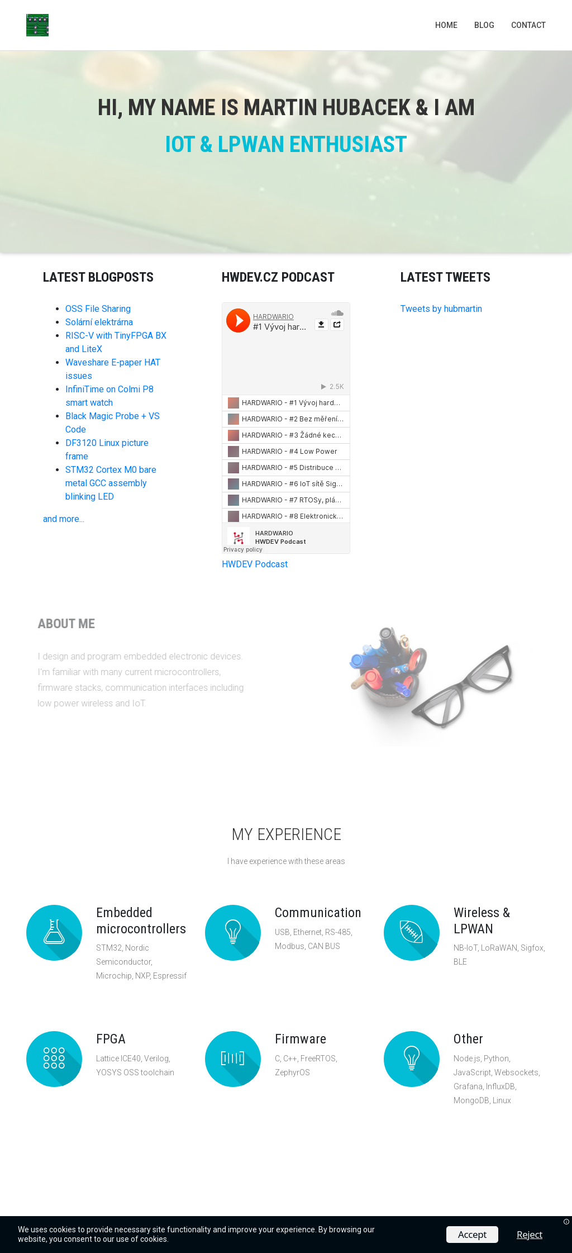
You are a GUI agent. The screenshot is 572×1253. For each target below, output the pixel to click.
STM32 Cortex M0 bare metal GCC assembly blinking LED (110, 483)
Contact (528, 25)
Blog (484, 25)
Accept (472, 1234)
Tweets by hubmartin (441, 308)
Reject (529, 1234)
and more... (63, 519)
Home (446, 25)
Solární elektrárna (99, 322)
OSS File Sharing (98, 308)
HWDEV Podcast (255, 564)
